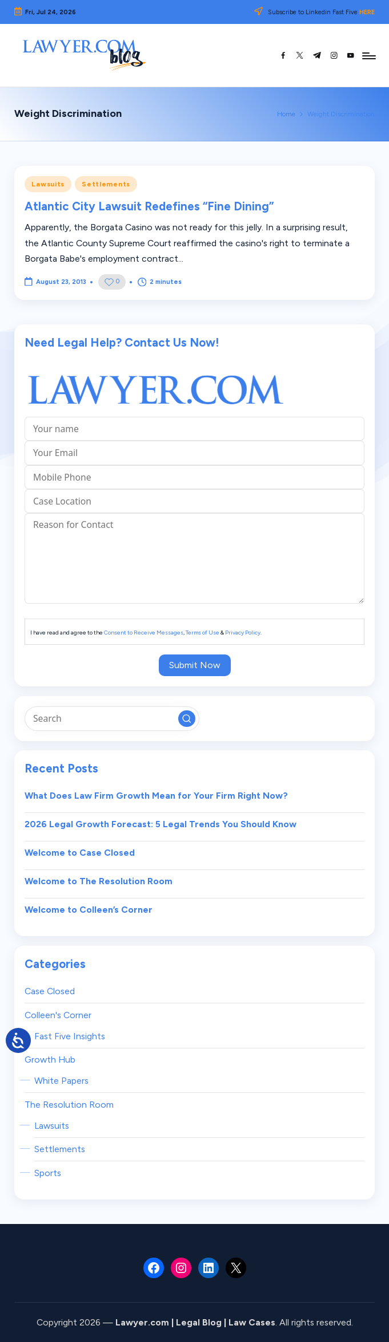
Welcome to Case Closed (80, 852)
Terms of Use (202, 632)
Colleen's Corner (58, 1015)
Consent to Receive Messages (143, 632)
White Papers (61, 1080)
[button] (186, 718)
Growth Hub (50, 1059)
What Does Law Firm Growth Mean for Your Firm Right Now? (156, 795)
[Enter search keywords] (112, 718)
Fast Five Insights (69, 1036)
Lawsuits (48, 184)
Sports (47, 1173)
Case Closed (50, 991)
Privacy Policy (242, 632)
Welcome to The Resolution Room (99, 881)
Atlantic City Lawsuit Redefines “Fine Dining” (149, 206)
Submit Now (194, 665)
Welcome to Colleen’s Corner (89, 909)
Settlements (106, 184)
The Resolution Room (69, 1104)
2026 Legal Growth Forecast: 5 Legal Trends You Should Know (160, 824)
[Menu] (368, 55)
